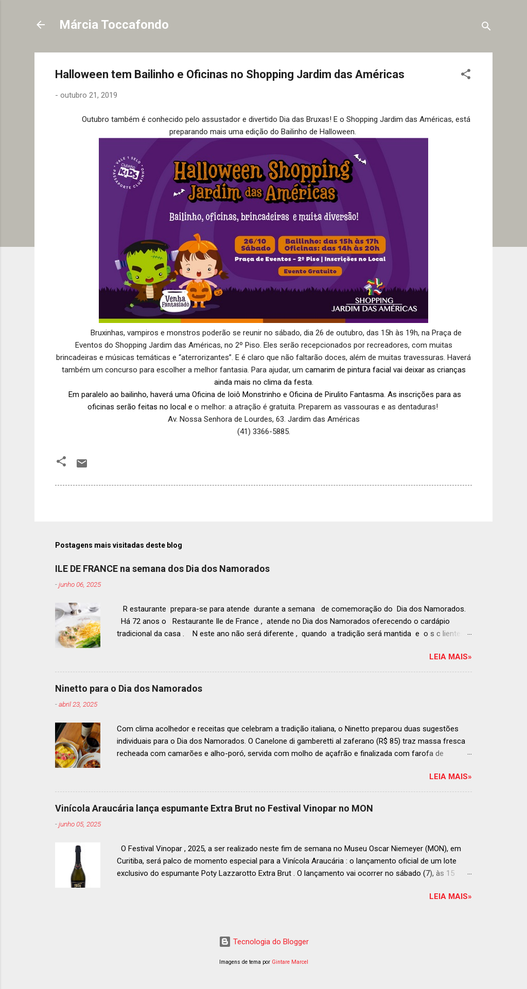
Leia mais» (450, 656)
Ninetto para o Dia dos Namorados (128, 688)
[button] (466, 76)
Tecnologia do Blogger (264, 941)
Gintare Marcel (290, 962)
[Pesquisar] (486, 28)
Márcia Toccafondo (114, 24)
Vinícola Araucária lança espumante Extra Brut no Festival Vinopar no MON (214, 808)
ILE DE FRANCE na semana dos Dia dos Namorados (162, 568)
